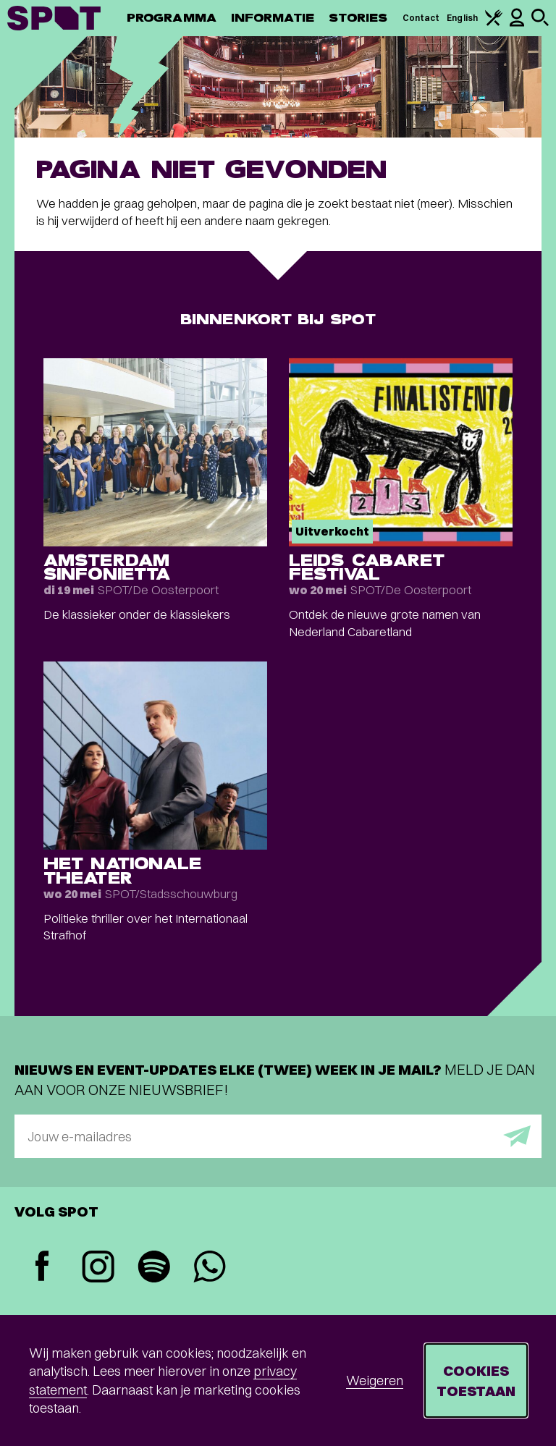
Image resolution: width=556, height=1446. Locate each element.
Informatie (272, 17)
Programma (171, 17)
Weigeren (374, 1380)
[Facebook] (42, 1267)
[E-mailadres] (278, 1136)
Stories (358, 17)
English (462, 17)
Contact (421, 17)
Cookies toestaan (476, 1380)
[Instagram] (98, 1268)
